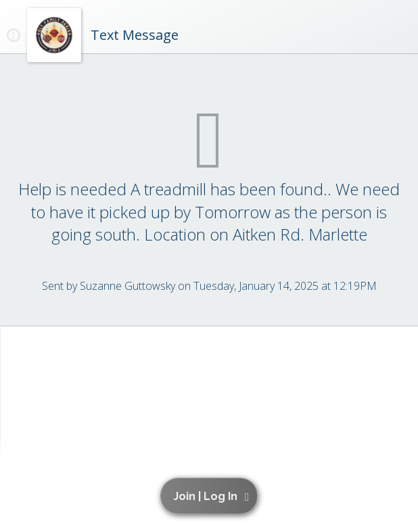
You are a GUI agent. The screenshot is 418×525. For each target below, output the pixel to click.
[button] (211, 495)
